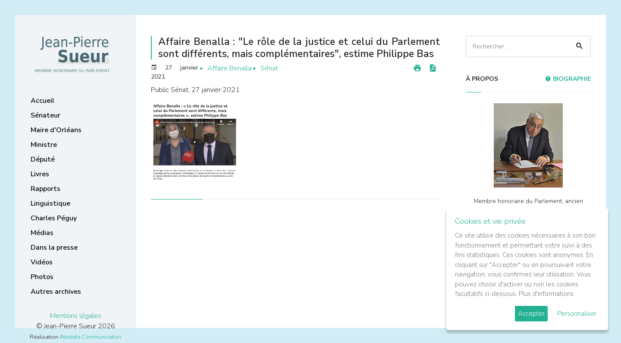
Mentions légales (75, 316)
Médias (42, 233)
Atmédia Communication (90, 337)
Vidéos (42, 262)
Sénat (269, 68)
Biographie (568, 79)
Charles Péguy (54, 218)
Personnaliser (576, 313)
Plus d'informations (546, 293)
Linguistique (50, 203)
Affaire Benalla (229, 68)
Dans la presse (54, 247)
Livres (40, 174)
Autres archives (56, 291)
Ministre (44, 144)
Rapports (45, 189)
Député (43, 159)
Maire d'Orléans (56, 130)
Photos (42, 277)
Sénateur (45, 115)
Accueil (42, 100)
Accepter (531, 313)
